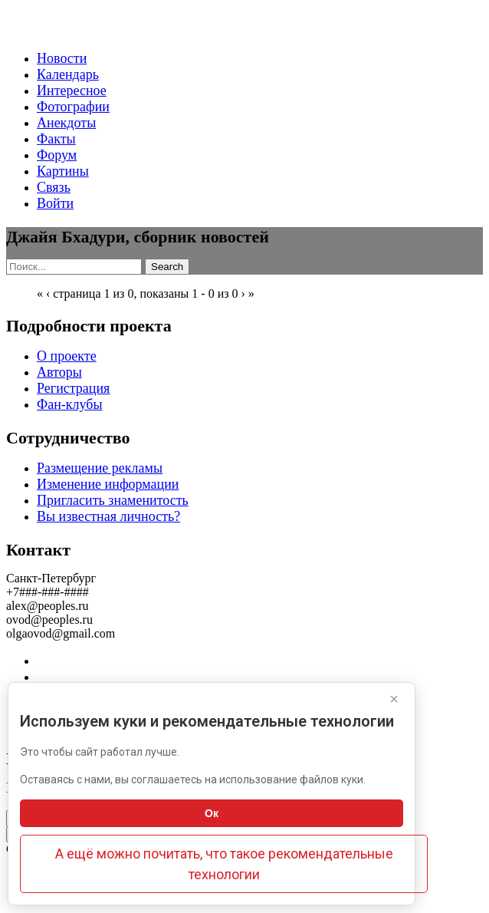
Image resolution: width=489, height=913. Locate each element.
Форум (57, 155)
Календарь (68, 74)
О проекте (67, 356)
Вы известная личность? (108, 516)
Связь (54, 187)
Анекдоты (66, 122)
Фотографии (73, 106)
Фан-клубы (70, 404)
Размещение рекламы (99, 468)
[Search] (74, 267)
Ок (211, 813)
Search (167, 266)
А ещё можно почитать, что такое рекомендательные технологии (224, 863)
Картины (63, 171)
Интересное (72, 90)
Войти (55, 203)
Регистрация (73, 388)
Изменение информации (108, 484)
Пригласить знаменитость (113, 500)
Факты (56, 139)
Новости (62, 58)
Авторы (59, 372)
